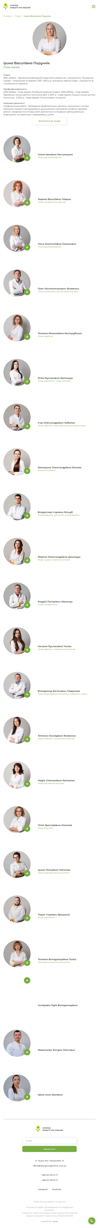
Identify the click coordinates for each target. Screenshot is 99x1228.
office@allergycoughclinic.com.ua (49, 1166)
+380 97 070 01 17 (49, 1180)
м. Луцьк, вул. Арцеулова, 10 (49, 1160)
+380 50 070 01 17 (49, 1175)
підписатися (49, 1149)
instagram (43, 1189)
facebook (56, 1189)
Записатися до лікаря (49, 121)
